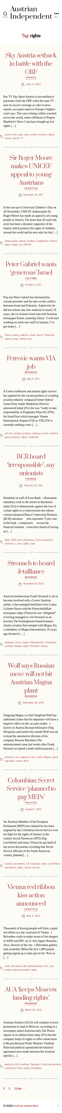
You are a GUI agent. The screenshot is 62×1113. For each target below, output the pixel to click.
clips (26, 134)
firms (39, 757)
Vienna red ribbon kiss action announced (31, 895)
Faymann (35, 1064)
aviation (26, 433)
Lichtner (9, 646)
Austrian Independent (25, 1106)
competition (43, 241)
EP (27, 864)
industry (54, 433)
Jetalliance (50, 642)
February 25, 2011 (33, 485)
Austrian (24, 1064)
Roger (15, 244)
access (8, 134)
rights (51, 134)
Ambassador (11, 241)
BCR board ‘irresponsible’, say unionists (31, 465)
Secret (27, 867)
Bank (7, 540)
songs (15, 339)
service (36, 867)
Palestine (49, 335)
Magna (18, 646)
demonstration (35, 966)
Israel (32, 335)
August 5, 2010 (33, 809)
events (33, 134)
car (16, 757)
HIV (46, 966)
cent (19, 540)
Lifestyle (31, 188)
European (35, 864)
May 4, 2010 (33, 916)
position (15, 437)
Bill (25, 966)
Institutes (10, 543)
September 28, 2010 (33, 702)
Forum (44, 1064)
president (25, 970)
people (8, 970)
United (22, 339)
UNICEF (27, 244)
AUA (17, 1064)
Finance (31, 479)
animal (17, 433)
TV (21, 138)
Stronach (34, 646)
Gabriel (24, 335)
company (36, 433)
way (29, 339)
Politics (31, 802)
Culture (31, 278)
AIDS (7, 966)
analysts (9, 1064)
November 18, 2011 (33, 195)
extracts (42, 134)
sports (16, 138)
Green (45, 433)
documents (19, 864)
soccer (8, 138)
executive (47, 540)
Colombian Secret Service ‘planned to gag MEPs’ (31, 789)
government (55, 1064)
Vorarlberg (36, 1068)
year (32, 543)
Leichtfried (53, 864)
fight (43, 864)
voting (44, 646)
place (16, 970)
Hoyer (25, 642)
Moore (53, 241)
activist (9, 433)
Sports (31, 77)
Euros (18, 642)
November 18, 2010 (33, 583)
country (15, 335)
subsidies (9, 761)
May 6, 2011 (33, 379)
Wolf (25, 761)
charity (22, 241)
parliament (10, 867)
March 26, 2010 (33, 1010)
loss (20, 543)
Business (31, 372)
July (51, 966)
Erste (38, 540)
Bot (15, 134)
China (8, 335)
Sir (20, 244)
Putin (19, 1068)
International (36, 642)
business (9, 757)
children (31, 241)
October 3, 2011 (33, 285)
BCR (13, 540)
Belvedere (16, 966)
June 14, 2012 (33, 84)
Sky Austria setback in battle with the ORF (31, 64)
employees (28, 540)
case (20, 134)
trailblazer (33, 437)
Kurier (40, 335)
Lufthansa (10, 1068)
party (7, 437)
